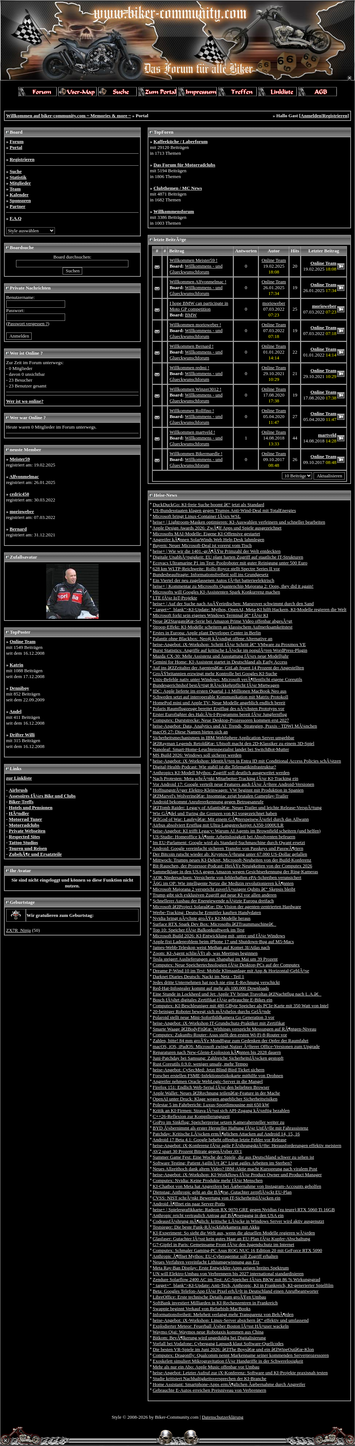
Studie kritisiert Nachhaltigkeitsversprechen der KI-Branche (210, 1378)
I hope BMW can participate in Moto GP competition (198, 306)
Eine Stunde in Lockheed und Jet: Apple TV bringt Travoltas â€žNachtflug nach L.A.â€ (237, 994)
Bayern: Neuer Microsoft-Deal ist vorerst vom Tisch (202, 545)
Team (15, 189)
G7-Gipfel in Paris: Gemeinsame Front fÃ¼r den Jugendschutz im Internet (223, 1244)
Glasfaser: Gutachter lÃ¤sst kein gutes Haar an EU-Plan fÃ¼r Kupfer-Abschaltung (231, 1238)
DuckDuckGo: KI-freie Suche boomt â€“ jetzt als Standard (208, 504)
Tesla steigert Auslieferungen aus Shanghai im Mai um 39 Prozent (215, 959)
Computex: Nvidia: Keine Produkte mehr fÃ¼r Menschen (208, 1180)
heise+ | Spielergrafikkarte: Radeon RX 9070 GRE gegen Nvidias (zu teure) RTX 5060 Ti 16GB (244, 1209)
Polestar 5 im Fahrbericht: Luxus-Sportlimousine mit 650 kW (211, 1104)
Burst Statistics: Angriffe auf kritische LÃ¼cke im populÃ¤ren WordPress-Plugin (230, 650)
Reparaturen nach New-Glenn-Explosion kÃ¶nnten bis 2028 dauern (217, 1052)
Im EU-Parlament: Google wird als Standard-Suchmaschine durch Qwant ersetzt (229, 842)
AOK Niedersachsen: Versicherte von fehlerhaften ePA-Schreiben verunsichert (226, 877)
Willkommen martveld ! (192, 432)
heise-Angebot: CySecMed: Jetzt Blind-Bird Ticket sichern (208, 1069)
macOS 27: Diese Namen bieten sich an (190, 731)
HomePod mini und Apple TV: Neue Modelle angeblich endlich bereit (219, 702)
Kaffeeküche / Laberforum (180, 141)
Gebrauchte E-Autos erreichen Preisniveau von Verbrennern (209, 1390)
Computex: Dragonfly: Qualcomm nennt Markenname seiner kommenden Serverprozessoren (241, 1355)
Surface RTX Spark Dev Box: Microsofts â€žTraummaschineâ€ (214, 924)
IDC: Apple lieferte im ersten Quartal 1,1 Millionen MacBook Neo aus (220, 691)
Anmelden (311, 115)
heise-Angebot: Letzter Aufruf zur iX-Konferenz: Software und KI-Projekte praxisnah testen (240, 1372)
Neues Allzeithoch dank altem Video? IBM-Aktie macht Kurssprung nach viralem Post (235, 1168)
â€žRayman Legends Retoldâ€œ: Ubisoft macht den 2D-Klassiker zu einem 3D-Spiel (233, 743)
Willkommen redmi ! (189, 367)
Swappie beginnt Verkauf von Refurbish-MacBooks (202, 1308)
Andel (15, 711)
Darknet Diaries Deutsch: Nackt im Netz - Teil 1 (198, 976)
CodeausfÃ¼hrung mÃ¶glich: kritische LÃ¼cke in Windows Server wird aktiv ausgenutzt (238, 1221)
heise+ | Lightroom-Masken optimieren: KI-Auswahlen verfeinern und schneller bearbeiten (239, 522)
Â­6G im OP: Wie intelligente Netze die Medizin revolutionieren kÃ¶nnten (223, 883)
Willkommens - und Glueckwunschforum (195, 269)
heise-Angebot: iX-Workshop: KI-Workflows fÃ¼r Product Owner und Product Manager (237, 1174)
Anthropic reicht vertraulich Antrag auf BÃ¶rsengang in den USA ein (218, 1215)
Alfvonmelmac (24, 476)
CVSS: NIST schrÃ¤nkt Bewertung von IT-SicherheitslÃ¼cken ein (216, 1198)
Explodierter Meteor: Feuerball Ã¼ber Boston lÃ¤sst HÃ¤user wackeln (221, 1326)
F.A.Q (15, 218)
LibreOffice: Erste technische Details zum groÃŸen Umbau (209, 1297)
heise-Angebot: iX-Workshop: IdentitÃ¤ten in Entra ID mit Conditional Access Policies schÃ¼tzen (247, 761)
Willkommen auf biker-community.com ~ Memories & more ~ (68, 115)
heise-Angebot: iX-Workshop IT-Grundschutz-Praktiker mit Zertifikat (219, 1023)
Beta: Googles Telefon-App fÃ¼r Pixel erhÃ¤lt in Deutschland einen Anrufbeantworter (236, 1291)
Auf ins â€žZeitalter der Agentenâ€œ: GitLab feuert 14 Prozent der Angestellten (228, 667)
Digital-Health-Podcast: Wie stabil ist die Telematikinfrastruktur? (214, 766)
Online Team (22, 641)
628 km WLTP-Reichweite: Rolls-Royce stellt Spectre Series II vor (216, 568)
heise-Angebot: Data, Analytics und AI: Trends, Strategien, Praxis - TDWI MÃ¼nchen (235, 726)
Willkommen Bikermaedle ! (195, 453)
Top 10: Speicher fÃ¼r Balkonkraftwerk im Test (198, 930)
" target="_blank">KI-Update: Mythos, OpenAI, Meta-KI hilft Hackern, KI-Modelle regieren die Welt (250, 609)
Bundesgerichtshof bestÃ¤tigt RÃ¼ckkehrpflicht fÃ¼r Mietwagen (216, 685)
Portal (15, 147)
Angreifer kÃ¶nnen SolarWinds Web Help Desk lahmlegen (208, 539)
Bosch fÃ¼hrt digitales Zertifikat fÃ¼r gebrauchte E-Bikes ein (212, 999)
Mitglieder (20, 183)
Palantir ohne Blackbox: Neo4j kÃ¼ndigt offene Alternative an (212, 638)
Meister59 (19, 459)
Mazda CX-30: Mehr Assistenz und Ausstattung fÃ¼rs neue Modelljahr (221, 656)
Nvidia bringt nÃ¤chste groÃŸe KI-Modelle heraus (202, 918)
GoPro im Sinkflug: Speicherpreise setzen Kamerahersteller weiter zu (218, 1122)
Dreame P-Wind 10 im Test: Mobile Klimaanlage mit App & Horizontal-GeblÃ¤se (231, 970)
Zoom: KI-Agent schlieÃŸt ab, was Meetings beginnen (205, 953)
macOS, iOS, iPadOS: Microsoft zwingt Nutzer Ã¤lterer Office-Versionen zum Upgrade (236, 1046)
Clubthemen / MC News (177, 188)
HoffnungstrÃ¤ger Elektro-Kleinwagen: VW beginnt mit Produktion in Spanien (228, 790)
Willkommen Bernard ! (191, 346)
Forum (16, 141)
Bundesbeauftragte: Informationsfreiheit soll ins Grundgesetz (210, 574)
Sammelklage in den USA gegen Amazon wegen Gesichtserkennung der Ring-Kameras (235, 871)
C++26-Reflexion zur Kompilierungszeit (191, 1116)
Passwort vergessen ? (28, 323)
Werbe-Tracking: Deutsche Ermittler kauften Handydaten (207, 912)
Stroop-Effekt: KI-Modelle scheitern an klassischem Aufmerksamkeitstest (222, 627)
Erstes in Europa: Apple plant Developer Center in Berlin (207, 632)
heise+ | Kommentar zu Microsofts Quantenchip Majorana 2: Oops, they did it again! (233, 586)
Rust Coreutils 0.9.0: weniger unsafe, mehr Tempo (200, 1064)
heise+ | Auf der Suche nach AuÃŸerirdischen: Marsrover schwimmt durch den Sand (233, 603)
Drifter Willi (22, 734)
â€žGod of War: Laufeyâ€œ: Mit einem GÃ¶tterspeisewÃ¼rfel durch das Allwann (231, 819)
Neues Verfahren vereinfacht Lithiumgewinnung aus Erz (206, 1262)
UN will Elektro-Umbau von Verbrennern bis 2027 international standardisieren (228, 1273)
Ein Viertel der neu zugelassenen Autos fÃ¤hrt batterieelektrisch (213, 580)
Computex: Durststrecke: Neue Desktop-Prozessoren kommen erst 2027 (221, 720)
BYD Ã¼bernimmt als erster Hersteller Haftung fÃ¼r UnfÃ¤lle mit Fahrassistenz (230, 1128)
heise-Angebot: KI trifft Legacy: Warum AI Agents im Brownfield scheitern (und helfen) (237, 831)
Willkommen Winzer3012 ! (195, 389)
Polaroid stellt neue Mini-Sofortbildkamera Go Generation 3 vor (214, 1017)
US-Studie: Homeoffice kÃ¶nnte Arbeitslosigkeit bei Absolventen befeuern (224, 836)
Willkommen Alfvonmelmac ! (197, 281)
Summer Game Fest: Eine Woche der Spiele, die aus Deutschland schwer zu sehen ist (233, 1157)
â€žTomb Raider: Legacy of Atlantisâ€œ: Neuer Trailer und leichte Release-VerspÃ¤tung (237, 807)
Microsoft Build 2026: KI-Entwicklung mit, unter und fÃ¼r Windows (219, 935)
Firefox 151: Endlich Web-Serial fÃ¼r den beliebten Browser (211, 1087)
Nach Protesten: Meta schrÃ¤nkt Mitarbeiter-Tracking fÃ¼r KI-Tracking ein (225, 778)
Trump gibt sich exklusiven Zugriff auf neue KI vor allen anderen (215, 895)
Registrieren (335, 115)
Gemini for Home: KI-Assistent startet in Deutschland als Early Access (220, 662)
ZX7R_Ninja (18, 930)
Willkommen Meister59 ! (193, 260)
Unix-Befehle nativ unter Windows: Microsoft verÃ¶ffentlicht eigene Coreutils (227, 679)
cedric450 (19, 494)
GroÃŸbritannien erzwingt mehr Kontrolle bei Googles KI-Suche (215, 673)
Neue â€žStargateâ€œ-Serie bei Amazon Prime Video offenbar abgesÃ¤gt (222, 621)
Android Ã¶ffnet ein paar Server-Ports (188, 1203)
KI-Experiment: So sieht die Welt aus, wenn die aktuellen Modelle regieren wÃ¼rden (234, 1233)
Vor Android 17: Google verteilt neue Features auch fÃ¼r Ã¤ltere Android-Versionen (233, 784)
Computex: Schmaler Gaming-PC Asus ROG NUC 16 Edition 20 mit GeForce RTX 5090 (237, 1250)
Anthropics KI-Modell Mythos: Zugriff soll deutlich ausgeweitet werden (221, 772)
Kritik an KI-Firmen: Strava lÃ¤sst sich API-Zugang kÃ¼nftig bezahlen (221, 1110)
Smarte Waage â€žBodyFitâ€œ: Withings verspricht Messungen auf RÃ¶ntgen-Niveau (234, 1029)
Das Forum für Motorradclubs (184, 165)
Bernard (18, 529)
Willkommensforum (173, 211)
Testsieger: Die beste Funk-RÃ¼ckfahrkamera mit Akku (206, 1227)
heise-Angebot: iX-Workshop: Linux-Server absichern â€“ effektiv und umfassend (231, 1320)
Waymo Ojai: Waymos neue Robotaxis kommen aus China (208, 1332)
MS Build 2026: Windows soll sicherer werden (197, 755)
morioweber (21, 511)
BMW (191, 315)
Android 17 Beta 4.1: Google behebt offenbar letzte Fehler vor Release (219, 1139)
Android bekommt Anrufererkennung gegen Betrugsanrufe (207, 801)
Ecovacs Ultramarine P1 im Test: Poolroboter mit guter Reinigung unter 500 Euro (230, 563)
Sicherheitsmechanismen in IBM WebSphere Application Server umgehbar (223, 737)
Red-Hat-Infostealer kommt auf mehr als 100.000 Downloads (211, 988)
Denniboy (19, 688)
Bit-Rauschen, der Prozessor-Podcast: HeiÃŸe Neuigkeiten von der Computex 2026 (232, 865)
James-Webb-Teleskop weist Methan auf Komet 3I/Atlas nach (211, 947)
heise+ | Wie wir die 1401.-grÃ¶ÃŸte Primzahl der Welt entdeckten (217, 551)
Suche (15, 171)
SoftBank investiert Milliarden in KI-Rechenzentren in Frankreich (215, 1302)
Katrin (16, 664)
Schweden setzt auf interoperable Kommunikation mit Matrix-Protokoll (220, 697)
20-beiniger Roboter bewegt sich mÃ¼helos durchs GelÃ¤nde (212, 1011)
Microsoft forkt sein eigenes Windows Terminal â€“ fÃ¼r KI (210, 615)
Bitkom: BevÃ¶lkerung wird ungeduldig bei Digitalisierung (209, 1337)
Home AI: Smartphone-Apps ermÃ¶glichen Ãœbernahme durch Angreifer (229, 1384)
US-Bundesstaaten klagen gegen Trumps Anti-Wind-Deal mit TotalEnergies (224, 510)
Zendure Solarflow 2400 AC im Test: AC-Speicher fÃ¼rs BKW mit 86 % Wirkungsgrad (236, 1279)
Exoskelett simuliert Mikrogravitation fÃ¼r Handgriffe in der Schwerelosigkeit (228, 1361)
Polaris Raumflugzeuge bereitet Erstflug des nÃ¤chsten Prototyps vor (218, 708)
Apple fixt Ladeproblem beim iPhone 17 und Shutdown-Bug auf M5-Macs (223, 941)
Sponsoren (20, 200)
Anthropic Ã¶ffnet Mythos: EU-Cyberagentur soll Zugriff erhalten (215, 1256)
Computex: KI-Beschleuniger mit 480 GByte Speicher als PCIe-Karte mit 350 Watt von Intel (240, 1005)
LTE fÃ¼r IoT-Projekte (175, 597)
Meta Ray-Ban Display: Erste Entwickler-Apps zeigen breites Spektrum (221, 1267)
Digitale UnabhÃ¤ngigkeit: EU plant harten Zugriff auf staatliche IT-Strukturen (228, 557)
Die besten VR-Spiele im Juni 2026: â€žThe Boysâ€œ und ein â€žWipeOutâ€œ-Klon (233, 1349)
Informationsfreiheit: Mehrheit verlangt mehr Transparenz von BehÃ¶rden (223, 1314)
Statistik (17, 177)
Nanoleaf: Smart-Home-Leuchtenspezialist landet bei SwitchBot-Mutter (221, 749)
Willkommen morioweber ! (195, 324)
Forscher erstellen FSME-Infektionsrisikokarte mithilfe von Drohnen (218, 1075)
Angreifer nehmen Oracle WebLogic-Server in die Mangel (207, 1081)
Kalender (18, 194)
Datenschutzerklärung (222, 1417)
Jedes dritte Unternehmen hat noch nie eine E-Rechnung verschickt (216, 982)
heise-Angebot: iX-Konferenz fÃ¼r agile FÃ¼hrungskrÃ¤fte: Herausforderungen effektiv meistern (247, 1145)
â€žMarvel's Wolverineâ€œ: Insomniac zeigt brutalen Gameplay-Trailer (220, 796)
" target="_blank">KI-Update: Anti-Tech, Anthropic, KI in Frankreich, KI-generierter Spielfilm (243, 1285)
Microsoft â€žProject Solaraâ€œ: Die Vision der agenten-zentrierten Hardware (227, 906)
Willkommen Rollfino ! (191, 410)
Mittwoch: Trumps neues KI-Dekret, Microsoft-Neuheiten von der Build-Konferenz (232, 860)
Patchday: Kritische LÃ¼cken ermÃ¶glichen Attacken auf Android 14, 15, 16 (226, 1133)
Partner (17, 206)
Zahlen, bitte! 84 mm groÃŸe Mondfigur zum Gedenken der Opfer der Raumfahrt (230, 1040)
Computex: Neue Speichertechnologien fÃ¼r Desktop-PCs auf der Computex (226, 965)
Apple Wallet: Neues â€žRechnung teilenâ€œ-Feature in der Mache (216, 1093)
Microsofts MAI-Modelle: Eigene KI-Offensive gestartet (206, 533)
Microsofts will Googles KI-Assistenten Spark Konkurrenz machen (216, 592)
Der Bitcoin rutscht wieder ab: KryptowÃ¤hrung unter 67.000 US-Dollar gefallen (230, 854)
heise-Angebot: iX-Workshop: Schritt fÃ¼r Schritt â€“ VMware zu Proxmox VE (229, 644)
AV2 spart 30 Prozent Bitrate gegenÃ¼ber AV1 (197, 1151)
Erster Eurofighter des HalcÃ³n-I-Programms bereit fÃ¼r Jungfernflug (220, 714)
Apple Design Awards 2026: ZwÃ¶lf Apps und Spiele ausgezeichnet (217, 528)
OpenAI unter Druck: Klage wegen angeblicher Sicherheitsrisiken (215, 1099)
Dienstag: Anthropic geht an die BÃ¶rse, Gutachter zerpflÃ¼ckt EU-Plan (222, 1192)
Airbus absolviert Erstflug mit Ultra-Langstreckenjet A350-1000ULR (218, 825)
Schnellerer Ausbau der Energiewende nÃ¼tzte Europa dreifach (213, 900)
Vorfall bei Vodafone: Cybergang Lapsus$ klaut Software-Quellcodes (218, 1343)
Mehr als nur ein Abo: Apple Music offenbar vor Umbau (206, 1367)
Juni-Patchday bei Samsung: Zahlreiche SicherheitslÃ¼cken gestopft (218, 1058)
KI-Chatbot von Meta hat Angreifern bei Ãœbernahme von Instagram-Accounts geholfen (237, 1186)
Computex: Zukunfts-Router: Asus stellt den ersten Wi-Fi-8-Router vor (220, 1034)
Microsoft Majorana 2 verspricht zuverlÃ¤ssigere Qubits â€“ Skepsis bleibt (224, 889)
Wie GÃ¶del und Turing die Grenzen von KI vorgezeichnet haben (215, 813)
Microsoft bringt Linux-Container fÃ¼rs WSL (197, 516)
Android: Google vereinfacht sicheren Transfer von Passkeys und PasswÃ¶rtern (227, 848)
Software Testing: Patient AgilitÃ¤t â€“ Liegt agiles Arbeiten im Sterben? (222, 1163)
